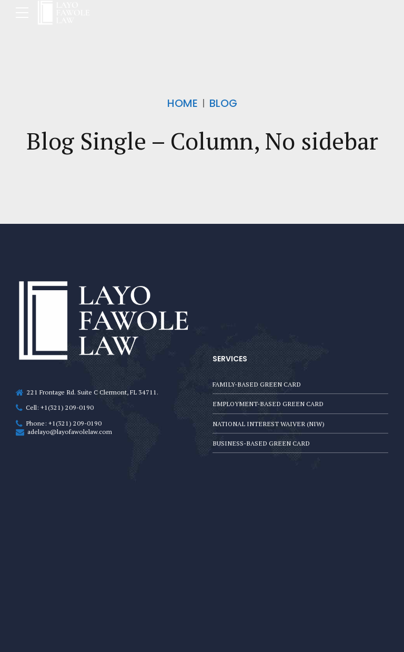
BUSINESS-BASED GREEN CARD (261, 443)
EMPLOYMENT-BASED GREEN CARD (268, 402)
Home (182, 103)
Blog (223, 103)
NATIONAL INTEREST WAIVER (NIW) (269, 423)
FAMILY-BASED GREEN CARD (257, 382)
